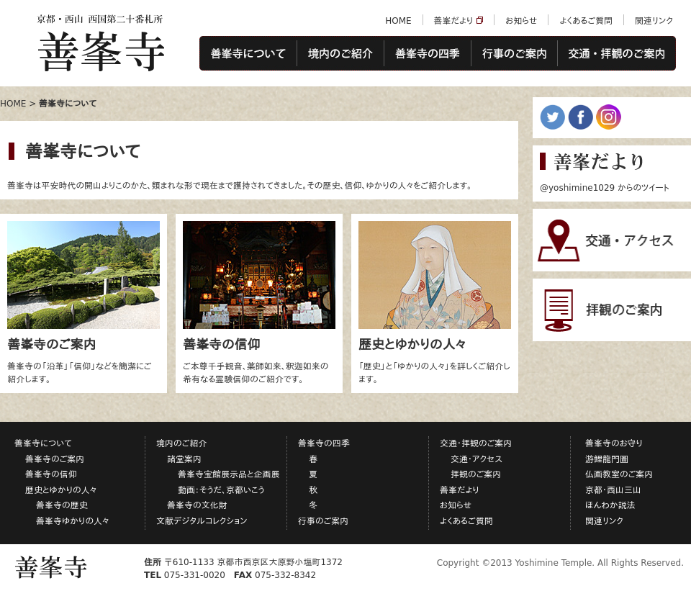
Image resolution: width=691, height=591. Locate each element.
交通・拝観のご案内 (617, 54)
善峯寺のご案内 (54, 459)
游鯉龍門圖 (606, 459)
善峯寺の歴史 (62, 505)
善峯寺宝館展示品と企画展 (229, 474)
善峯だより (454, 20)
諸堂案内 (184, 459)
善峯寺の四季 (427, 54)
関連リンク (654, 20)
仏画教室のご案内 (619, 474)
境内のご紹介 (340, 54)
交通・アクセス (476, 459)
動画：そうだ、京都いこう (221, 490)
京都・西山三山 (613, 490)
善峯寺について (248, 54)
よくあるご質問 (586, 20)
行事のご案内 (514, 54)
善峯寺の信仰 (51, 474)
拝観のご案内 (476, 474)
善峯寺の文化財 (197, 505)
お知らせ (521, 20)
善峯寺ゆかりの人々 (72, 521)
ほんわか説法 (610, 505)
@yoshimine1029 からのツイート (604, 188)
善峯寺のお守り (614, 443)
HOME (398, 20)
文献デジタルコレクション (202, 521)
